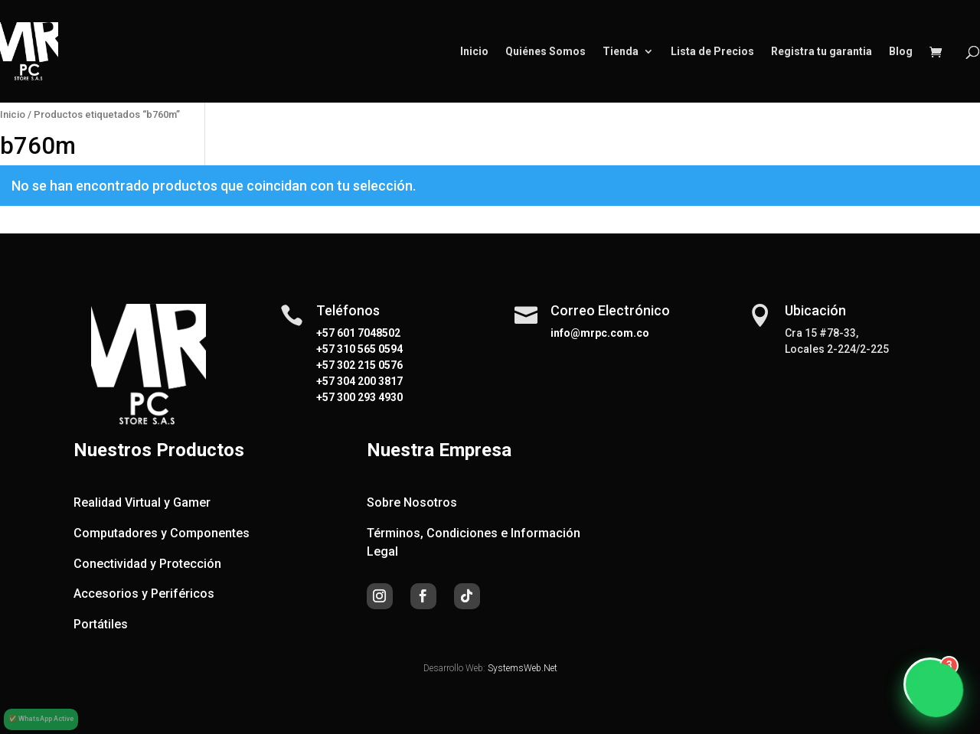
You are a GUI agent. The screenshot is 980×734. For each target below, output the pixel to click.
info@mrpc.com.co (599, 333)
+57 (325, 349)
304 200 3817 (369, 381)
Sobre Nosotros (412, 502)
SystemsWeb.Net (522, 668)
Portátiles (101, 624)
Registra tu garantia (821, 51)
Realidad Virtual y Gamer (142, 502)
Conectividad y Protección (147, 563)
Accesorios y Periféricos (144, 593)
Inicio (474, 51)
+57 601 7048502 (358, 333)
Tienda (621, 51)
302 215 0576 (369, 365)
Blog (901, 51)
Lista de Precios (712, 51)
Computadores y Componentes (162, 533)
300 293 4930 (369, 397)
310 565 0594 (369, 349)
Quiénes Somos (545, 51)
